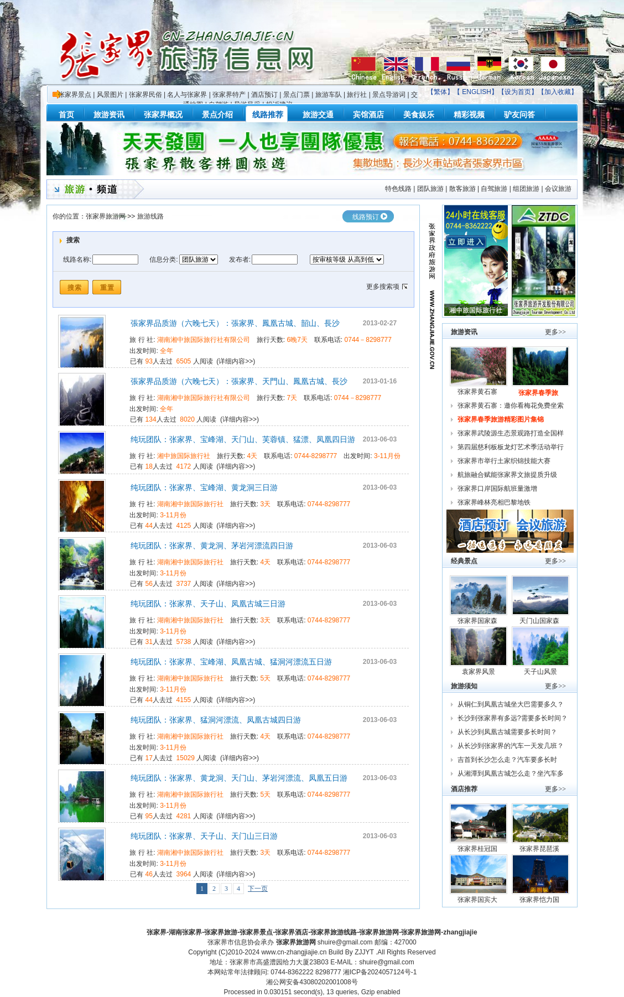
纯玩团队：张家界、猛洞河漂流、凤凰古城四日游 (216, 719)
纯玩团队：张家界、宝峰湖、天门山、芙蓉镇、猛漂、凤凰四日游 (243, 439)
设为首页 (518, 92)
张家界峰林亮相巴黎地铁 (494, 502)
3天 (266, 504)
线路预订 (365, 217)
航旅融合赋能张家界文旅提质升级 (507, 475)
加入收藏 (557, 92)
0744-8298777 (315, 456)
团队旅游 (430, 189)
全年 (166, 351)
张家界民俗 (145, 94)
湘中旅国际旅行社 (183, 456)
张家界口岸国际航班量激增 (497, 488)
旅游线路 (150, 216)
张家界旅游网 (106, 216)
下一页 (258, 888)
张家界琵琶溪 (540, 849)
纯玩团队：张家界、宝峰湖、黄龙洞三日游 (204, 487)
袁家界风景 (478, 672)
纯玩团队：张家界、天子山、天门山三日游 (204, 836)
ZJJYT (364, 952)
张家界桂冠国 (478, 849)
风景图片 (110, 94)
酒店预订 (264, 94)
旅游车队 (328, 94)
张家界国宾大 (478, 899)
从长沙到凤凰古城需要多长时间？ (507, 732)
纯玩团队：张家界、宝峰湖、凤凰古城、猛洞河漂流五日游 (231, 661)
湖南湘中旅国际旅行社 (190, 504)
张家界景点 (74, 94)
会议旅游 (558, 189)
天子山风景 (540, 672)
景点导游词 (388, 94)
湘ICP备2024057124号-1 (380, 972)
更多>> (555, 332)
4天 (252, 456)
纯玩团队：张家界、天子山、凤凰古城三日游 (208, 603)
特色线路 (398, 189)
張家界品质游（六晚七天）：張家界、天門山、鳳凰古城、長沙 (239, 381)
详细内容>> (236, 361)
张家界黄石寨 (478, 392)
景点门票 (296, 94)
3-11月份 (387, 456)
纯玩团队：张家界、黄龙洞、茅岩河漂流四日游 (212, 545)
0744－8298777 (368, 340)
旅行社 (357, 94)
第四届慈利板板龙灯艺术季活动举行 (510, 447)
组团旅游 (526, 189)
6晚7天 (297, 340)
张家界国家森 (478, 621)
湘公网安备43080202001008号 (311, 982)
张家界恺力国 (540, 899)
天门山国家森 (540, 621)
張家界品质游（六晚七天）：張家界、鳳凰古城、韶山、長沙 (235, 323)
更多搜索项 (382, 286)
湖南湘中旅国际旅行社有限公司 (203, 340)
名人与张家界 (187, 94)
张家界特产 (229, 94)
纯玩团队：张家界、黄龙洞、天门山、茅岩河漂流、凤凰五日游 (239, 777)
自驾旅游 (494, 189)
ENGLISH (476, 92)
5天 (266, 678)
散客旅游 (462, 189)
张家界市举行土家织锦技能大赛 (503, 461)
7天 (292, 398)
